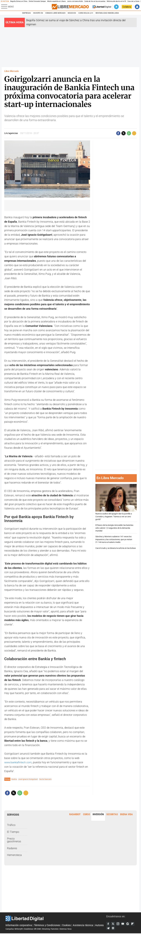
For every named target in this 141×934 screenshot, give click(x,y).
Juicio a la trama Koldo (75, 1)
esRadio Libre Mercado (55, 13)
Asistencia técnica (83, 925)
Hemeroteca (14, 855)
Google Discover (129, 924)
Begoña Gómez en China (18, 1)
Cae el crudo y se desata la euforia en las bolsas (115, 548)
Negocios (72, 13)
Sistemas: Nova (65, 929)
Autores (99, 925)
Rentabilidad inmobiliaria (107, 13)
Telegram (114, 929)
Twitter (114, 924)
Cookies (66, 925)
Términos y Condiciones (47, 925)
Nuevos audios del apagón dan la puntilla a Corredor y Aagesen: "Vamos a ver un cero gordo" (116, 502)
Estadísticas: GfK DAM (32, 929)
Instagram (119, 924)
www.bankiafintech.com (18, 762)
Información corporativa (19, 925)
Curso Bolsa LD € (85, 13)
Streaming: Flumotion (50, 929)
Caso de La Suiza (133, 1)
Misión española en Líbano (56, 1)
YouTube (124, 924)
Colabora (127, 6)
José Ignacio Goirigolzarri (29, 779)
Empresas (26, 13)
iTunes (119, 929)
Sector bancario (48, 779)
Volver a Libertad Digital (102, 6)
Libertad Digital (56, 918)
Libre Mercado (11, 71)
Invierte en (38, 13)
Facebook (108, 924)
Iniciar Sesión (137, 6)
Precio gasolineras (14, 840)
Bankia (14, 779)
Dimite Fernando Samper (37, 1)
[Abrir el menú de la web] (26, 6)
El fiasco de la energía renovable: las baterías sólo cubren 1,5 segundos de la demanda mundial (114, 528)
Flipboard (108, 929)
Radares (12, 848)
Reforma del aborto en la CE (116, 1)
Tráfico (11, 825)
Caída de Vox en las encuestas (94, 1)
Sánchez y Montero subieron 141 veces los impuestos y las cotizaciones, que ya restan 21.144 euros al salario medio (113, 539)
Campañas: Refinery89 (14, 929)
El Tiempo (13, 831)
